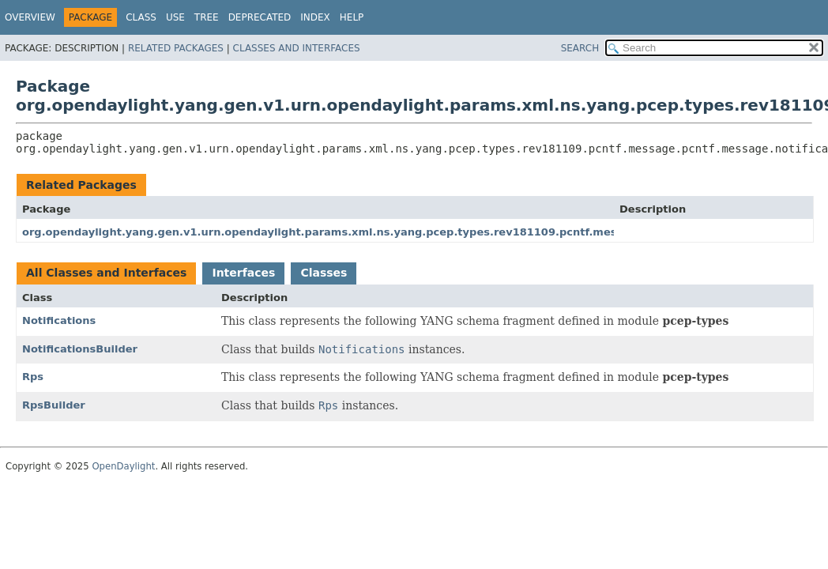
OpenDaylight (123, 466)
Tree (206, 17)
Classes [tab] (323, 272)
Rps (32, 376)
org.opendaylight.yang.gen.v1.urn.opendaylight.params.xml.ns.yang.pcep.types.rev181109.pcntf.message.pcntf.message (377, 232)
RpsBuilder (53, 405)
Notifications (59, 320)
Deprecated (260, 17)
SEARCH (580, 48)
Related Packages (176, 48)
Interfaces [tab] (243, 272)
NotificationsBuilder (79, 349)
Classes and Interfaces (296, 48)
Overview (30, 17)
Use (175, 17)
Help (352, 17)
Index (315, 17)
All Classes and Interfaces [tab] (106, 272)
